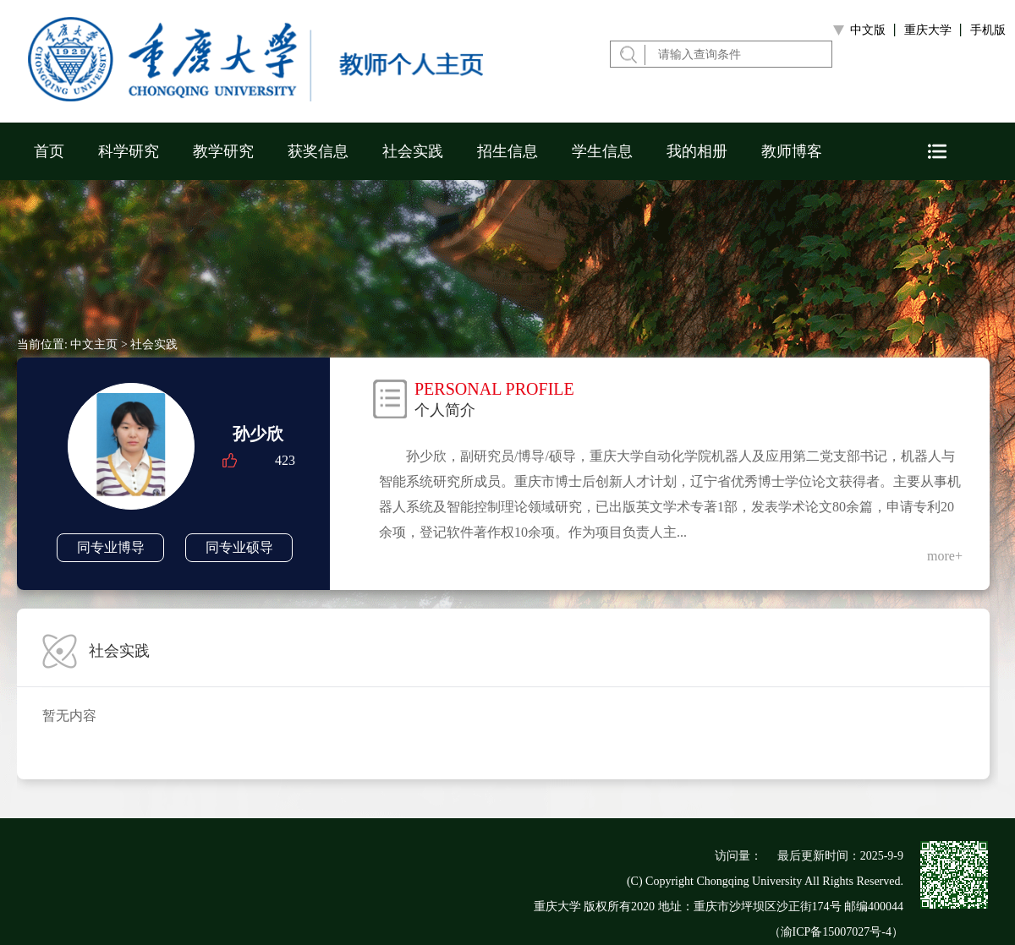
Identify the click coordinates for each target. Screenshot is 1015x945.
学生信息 (602, 151)
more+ (945, 556)
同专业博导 (111, 547)
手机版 (988, 30)
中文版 (868, 30)
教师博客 (791, 151)
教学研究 (223, 151)
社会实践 (412, 151)
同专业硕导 (239, 547)
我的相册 (697, 151)
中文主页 (94, 344)
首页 (49, 151)
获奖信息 (318, 151)
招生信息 (507, 151)
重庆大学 (928, 30)
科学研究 (128, 151)
